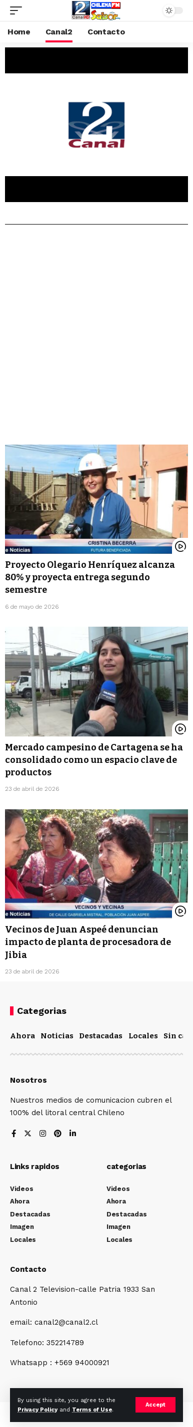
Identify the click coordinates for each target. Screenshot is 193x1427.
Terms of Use (92, 1410)
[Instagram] (43, 1134)
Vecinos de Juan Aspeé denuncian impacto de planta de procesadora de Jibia (88, 942)
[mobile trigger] (18, 10)
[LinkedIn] (73, 1134)
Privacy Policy (38, 1410)
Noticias (57, 1035)
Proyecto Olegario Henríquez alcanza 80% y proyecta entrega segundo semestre (90, 577)
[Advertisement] (96, 338)
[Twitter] (27, 1134)
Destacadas (100, 1035)
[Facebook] (14, 1134)
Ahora (22, 1035)
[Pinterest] (57, 1134)
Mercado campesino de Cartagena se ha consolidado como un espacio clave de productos (94, 760)
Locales (143, 1035)
